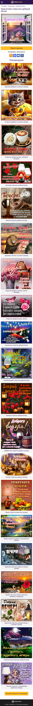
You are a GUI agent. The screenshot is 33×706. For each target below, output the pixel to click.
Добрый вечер (20, 6)
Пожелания (11, 6)
